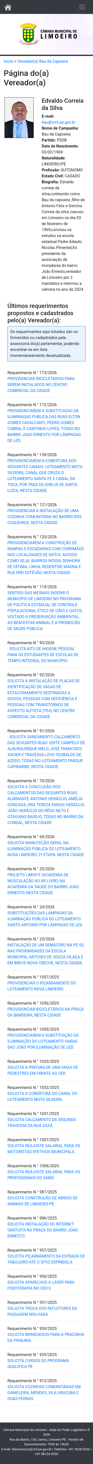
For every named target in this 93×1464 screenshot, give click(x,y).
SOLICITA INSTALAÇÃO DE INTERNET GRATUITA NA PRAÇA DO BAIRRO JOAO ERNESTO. (42, 1230)
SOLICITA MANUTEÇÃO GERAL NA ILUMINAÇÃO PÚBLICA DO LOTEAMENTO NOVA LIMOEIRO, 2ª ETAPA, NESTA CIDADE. (46, 848)
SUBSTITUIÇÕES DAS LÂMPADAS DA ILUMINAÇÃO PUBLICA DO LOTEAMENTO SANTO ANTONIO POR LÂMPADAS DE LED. (45, 919)
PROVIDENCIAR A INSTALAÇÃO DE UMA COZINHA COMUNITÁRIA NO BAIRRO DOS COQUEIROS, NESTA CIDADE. (44, 516)
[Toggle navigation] (82, 7)
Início (8, 61)
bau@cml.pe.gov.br (59, 122)
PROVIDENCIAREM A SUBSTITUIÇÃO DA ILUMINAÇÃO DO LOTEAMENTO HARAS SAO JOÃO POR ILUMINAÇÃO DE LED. (43, 1041)
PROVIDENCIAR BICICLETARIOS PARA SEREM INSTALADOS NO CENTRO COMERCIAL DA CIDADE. (41, 384)
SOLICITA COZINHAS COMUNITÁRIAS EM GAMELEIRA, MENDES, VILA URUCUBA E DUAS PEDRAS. (44, 1392)
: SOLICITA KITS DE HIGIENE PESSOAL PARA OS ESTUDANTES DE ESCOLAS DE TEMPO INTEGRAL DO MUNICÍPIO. (43, 654)
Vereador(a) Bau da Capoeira (42, 61)
